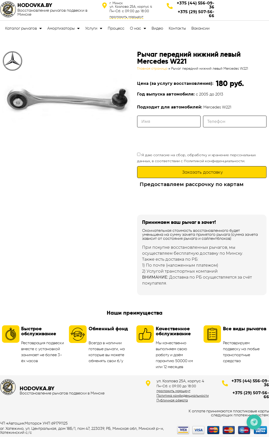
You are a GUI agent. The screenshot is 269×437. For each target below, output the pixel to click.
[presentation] (175, 139)
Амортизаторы (63, 28)
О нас (138, 28)
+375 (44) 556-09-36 (195, 5)
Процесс (116, 28)
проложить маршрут (126, 17)
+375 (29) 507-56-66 (196, 13)
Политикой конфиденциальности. (214, 161)
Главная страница (152, 68)
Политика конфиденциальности (183, 395)
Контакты (177, 28)
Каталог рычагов (23, 28)
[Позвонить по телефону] (254, 422)
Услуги (93, 28)
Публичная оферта (172, 400)
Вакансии (200, 28)
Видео (157, 28)
